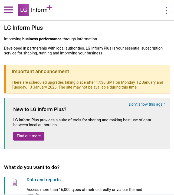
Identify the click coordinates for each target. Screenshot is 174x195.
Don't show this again (147, 104)
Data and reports (44, 179)
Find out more (29, 136)
